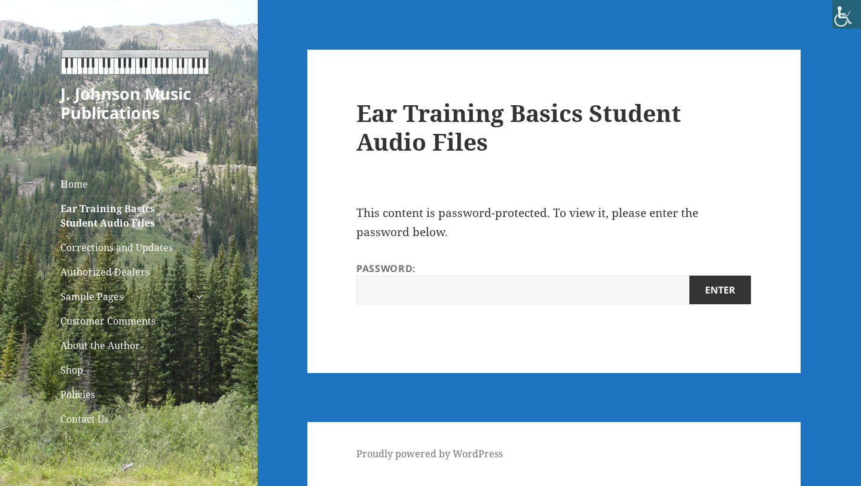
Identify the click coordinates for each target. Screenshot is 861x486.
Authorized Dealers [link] (104, 272)
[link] (846, 14)
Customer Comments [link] (107, 321)
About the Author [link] (100, 345)
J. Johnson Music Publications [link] (125, 103)
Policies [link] (77, 394)
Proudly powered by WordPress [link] (429, 453)
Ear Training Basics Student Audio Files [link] (107, 216)
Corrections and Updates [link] (116, 247)
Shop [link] (71, 370)
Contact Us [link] (84, 419)
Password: (553, 283)
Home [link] (74, 184)
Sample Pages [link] (91, 296)
